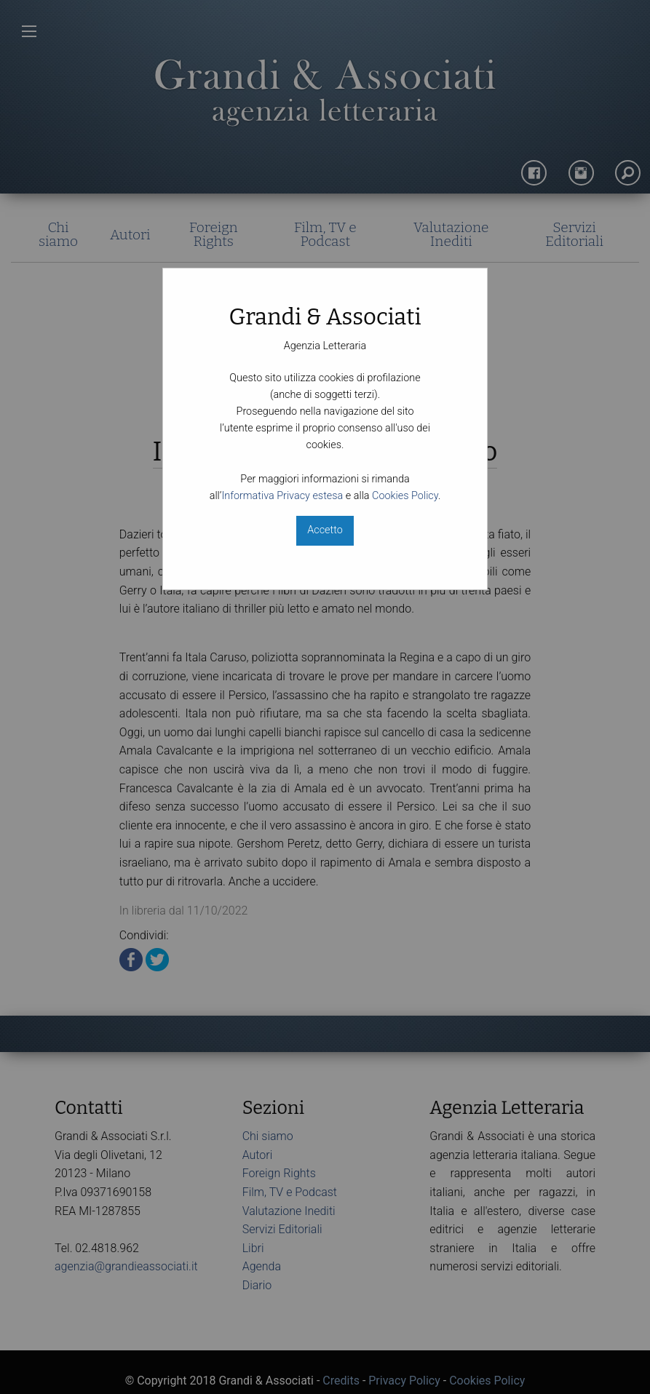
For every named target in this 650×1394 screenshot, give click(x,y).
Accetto (324, 530)
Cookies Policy (405, 496)
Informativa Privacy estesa (282, 496)
